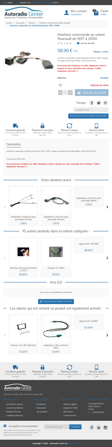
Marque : (98, 51)
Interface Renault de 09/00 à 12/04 (23, 269)
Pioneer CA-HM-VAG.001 (23, 345)
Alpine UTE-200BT (88, 321)
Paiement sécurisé (13, 411)
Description (14, 144)
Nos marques (42, 411)
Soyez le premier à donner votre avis (56, 301)
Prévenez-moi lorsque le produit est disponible (88, 116)
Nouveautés (41, 407)
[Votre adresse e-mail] (56, 426)
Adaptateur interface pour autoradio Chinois (23, 218)
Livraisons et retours (14, 404)
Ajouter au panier (91, 92)
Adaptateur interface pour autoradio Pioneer (56, 218)
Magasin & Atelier (70, 407)
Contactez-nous (69, 415)
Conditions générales (14, 415)
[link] (91, 102)
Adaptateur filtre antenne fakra (56, 346)
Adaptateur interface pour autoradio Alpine (88, 199)
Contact (54, 2)
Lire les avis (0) (85, 43)
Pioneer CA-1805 (56, 268)
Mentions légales (70, 404)
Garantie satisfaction (14, 407)
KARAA (105, 51)
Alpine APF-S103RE (88, 244)
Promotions (41, 404)
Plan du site (68, 411)
